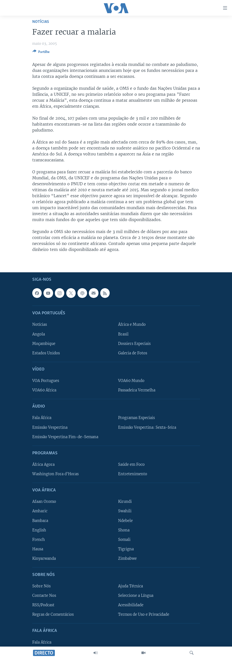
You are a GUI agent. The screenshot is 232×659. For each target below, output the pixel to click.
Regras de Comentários (53, 614)
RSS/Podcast (43, 605)
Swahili (125, 511)
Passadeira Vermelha (136, 390)
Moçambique (43, 343)
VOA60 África (44, 390)
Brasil (123, 334)
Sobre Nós (41, 586)
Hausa (37, 549)
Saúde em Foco (131, 464)
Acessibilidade (130, 605)
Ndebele (125, 520)
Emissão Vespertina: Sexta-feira (147, 427)
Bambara (40, 520)
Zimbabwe (127, 558)
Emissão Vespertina (49, 427)
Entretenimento (132, 474)
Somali (124, 539)
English (39, 530)
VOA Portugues (45, 380)
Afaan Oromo (44, 501)
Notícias (40, 22)
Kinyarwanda (44, 558)
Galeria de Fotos (132, 353)
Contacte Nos (44, 595)
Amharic (39, 511)
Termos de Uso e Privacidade (143, 614)
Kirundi (125, 501)
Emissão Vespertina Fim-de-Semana (65, 436)
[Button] (41, 52)
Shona (124, 530)
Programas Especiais (136, 418)
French (38, 539)
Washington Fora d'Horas (55, 474)
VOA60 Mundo (131, 380)
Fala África (41, 418)
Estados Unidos (46, 353)
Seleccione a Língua (135, 595)
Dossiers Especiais (134, 343)
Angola (38, 334)
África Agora (43, 464)
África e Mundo (132, 324)
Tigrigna (126, 549)
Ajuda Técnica (130, 586)
